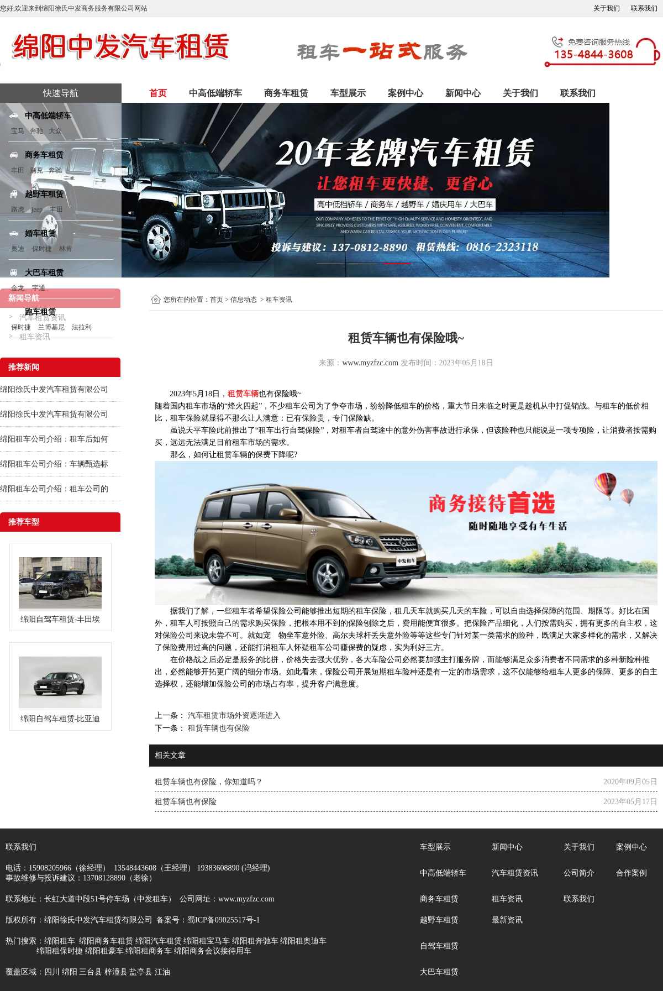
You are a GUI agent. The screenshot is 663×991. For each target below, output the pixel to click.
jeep (37, 209)
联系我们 (644, 8)
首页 (158, 93)
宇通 (38, 288)
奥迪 (17, 249)
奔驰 (36, 131)
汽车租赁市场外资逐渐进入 (233, 715)
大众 (55, 131)
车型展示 (348, 93)
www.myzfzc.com (370, 363)
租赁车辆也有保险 (218, 728)
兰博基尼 (52, 327)
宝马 (17, 131)
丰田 (17, 170)
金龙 (17, 288)
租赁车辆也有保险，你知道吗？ (209, 782)
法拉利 (82, 327)
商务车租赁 (286, 93)
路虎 (17, 209)
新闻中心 (463, 93)
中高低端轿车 (215, 93)
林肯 (65, 249)
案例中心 (405, 93)
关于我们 (606, 8)
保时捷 (42, 249)
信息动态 (243, 299)
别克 (36, 170)
